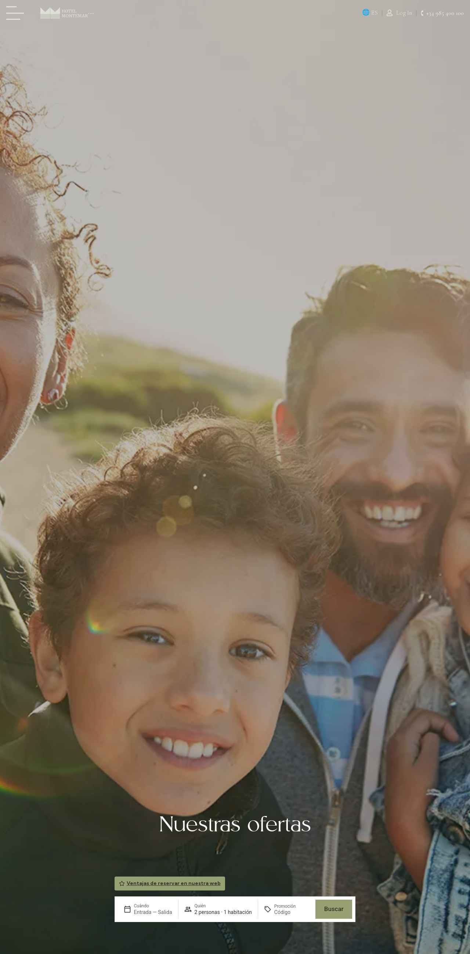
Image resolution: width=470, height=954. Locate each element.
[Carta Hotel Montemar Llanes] (17, 13)
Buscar (334, 909)
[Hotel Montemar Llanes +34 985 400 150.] (442, 13)
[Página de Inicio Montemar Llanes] (67, 13)
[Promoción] (292, 912)
